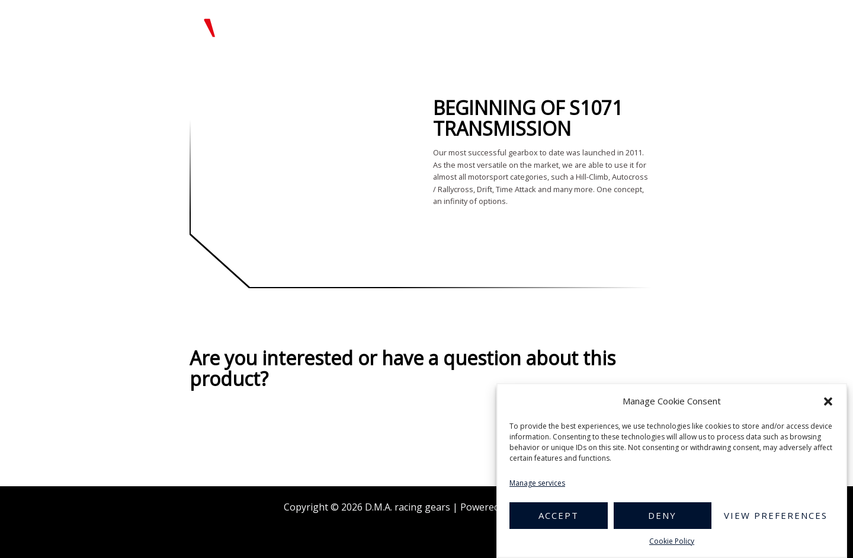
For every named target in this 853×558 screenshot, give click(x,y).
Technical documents (595, 25)
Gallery (514, 25)
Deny (662, 515)
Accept (558, 515)
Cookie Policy (671, 541)
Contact (744, 25)
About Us (461, 25)
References (684, 25)
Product (399, 25)
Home (345, 25)
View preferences (776, 515)
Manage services (537, 483)
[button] (828, 401)
